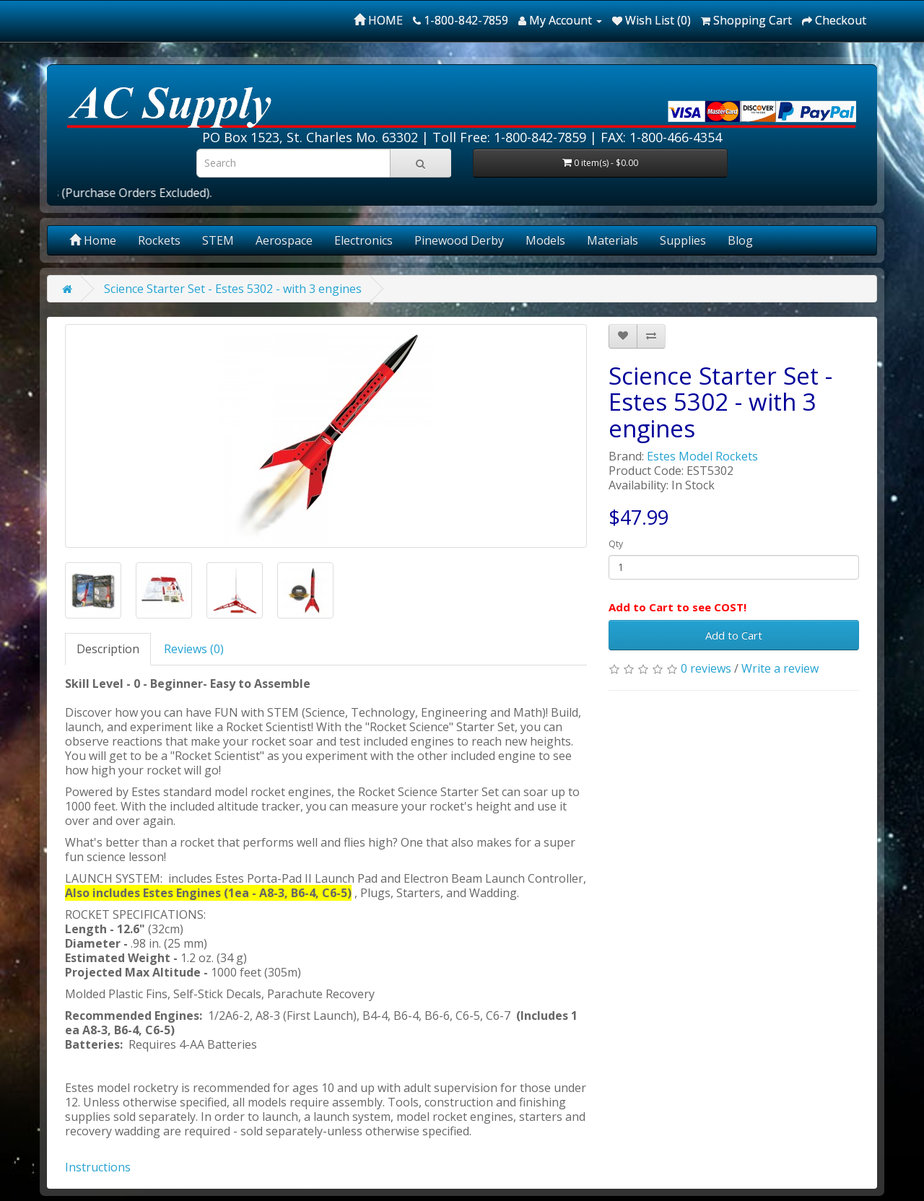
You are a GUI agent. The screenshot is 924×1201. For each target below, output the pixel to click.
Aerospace (284, 240)
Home (92, 240)
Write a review (780, 668)
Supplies (683, 240)
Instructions (98, 1167)
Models (545, 240)
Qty (616, 544)
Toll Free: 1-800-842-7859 (509, 137)
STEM (218, 240)
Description (108, 649)
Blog (740, 240)
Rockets (159, 240)
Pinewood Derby (459, 240)
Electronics (363, 240)
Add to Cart (733, 635)
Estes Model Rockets (702, 456)
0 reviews (706, 668)
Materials (612, 240)
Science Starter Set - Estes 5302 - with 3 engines (233, 289)
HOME (378, 20)
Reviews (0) (194, 649)
